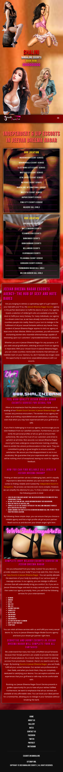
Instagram (32, 746)
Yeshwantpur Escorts (31, 233)
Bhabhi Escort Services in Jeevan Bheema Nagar (36, 410)
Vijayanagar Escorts (31, 253)
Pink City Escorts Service (31, 202)
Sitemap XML (31, 761)
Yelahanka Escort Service (31, 258)
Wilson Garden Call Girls (31, 273)
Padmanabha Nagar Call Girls (31, 268)
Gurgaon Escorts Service (31, 263)
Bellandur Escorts (31, 248)
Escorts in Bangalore (31, 756)
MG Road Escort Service (31, 182)
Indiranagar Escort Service (31, 157)
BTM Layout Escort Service (31, 177)
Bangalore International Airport (31, 187)
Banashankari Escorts (31, 243)
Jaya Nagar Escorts (31, 223)
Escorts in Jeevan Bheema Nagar (33, 664)
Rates (31, 728)
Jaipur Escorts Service (32, 197)
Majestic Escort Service (31, 192)
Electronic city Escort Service (31, 167)
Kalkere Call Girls (31, 207)
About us (31, 720)
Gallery (31, 724)
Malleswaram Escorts (31, 228)
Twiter (31, 739)
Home (32, 716)
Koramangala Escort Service (31, 162)
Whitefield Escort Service (31, 172)
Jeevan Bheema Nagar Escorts (40, 307)
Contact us (31, 731)
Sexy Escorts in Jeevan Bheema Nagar (22, 575)
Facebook (31, 735)
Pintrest (31, 743)
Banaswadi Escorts (31, 238)
